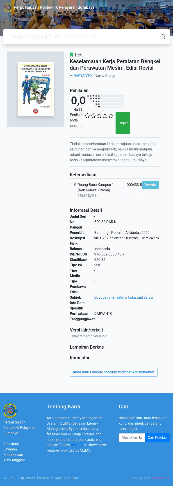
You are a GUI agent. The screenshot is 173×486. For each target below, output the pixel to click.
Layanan (10, 449)
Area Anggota (14, 460)
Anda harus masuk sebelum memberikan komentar (114, 372)
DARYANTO (82, 76)
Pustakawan (13, 454)
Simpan (123, 123)
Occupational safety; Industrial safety (124, 297)
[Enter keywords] (132, 437)
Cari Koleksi (157, 437)
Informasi (11, 444)
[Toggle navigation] (163, 7)
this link (77, 445)
